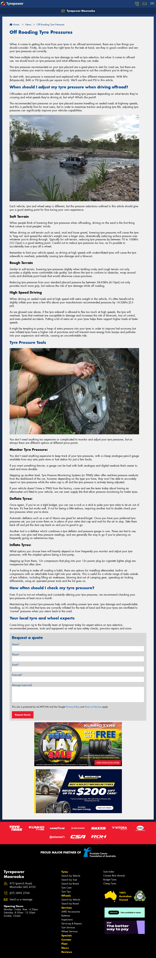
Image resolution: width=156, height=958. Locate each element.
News (65, 947)
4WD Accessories (70, 911)
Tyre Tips (66, 891)
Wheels (66, 895)
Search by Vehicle (70, 875)
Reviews (66, 952)
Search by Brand (70, 883)
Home (14, 24)
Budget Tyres (109, 879)
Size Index (108, 871)
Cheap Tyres (109, 883)
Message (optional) (22, 685)
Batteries (65, 915)
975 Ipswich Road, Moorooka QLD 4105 (23, 885)
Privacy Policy (73, 706)
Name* (16, 644)
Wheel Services (69, 931)
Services (66, 907)
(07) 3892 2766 (20, 893)
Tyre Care (66, 887)
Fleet (64, 943)
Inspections (67, 919)
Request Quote (22, 714)
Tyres (64, 871)
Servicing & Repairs (71, 923)
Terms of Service (93, 706)
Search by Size (69, 879)
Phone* (16, 654)
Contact (66, 939)
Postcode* (17, 675)
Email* (15, 664)
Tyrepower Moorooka (78, 11)
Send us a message (21, 899)
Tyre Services (68, 927)
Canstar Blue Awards (114, 875)
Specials (66, 935)
